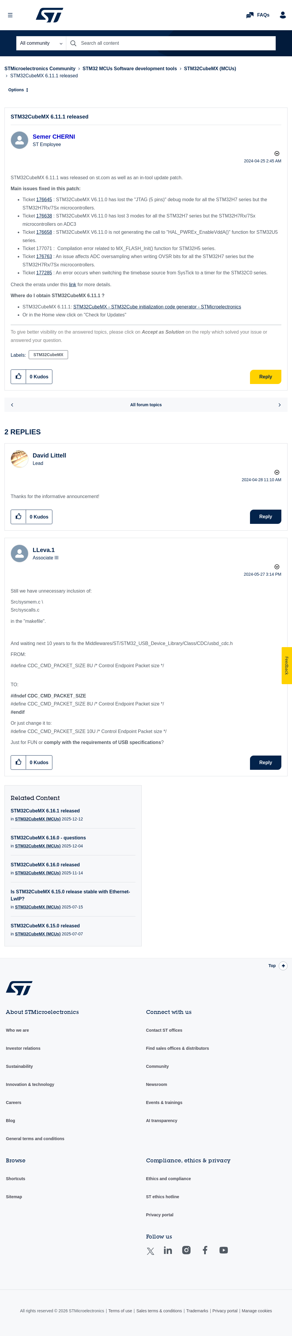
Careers (13, 1102)
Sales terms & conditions (159, 1310)
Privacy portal (160, 1214)
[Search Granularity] (41, 43)
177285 (44, 272)
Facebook (211, 1254)
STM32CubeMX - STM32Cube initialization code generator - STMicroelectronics (157, 306)
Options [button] (16, 89)
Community (157, 1066)
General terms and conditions (35, 1138)
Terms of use (120, 1310)
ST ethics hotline (162, 1196)
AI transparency (162, 1120)
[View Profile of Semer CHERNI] (54, 136)
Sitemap (14, 1196)
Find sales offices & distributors (177, 1048)
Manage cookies (257, 1310)
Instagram (192, 1254)
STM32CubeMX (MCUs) (210, 68)
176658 (44, 232)
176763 (44, 256)
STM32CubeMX (48, 354)
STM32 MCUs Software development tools (130, 68)
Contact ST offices (164, 1030)
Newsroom (156, 1084)
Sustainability (19, 1066)
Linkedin (173, 1254)
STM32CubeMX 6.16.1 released (45, 810)
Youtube (229, 1254)
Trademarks (197, 1310)
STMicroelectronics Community (49, 15)
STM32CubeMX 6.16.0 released (45, 864)
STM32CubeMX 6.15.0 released (45, 925)
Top (272, 965)
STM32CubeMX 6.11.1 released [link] (44, 75)
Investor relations (23, 1048)
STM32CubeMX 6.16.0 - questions (48, 837)
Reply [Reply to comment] (265, 516)
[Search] (171, 43)
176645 (44, 199)
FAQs (263, 14)
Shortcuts (15, 1178)
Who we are (17, 1030)
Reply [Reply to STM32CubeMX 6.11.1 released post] (265, 376)
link (72, 284)
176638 (44, 215)
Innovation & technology (30, 1084)
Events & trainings (164, 1102)
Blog (10, 1120)
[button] (18, 376)
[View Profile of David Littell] (49, 455)
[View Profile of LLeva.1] (43, 550)
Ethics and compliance (168, 1178)
